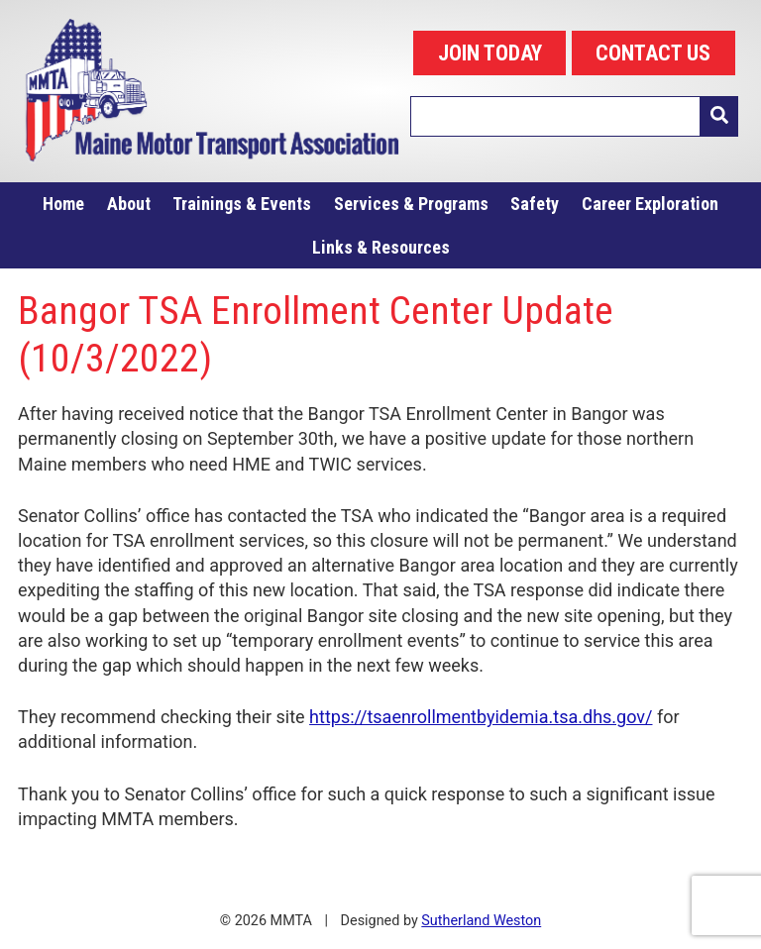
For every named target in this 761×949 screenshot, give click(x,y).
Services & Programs (411, 203)
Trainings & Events (241, 203)
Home (63, 203)
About (129, 203)
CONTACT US (653, 53)
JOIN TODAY (490, 53)
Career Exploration (650, 203)
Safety (534, 203)
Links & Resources (381, 247)
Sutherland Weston (481, 920)
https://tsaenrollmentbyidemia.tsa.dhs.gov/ (480, 716)
